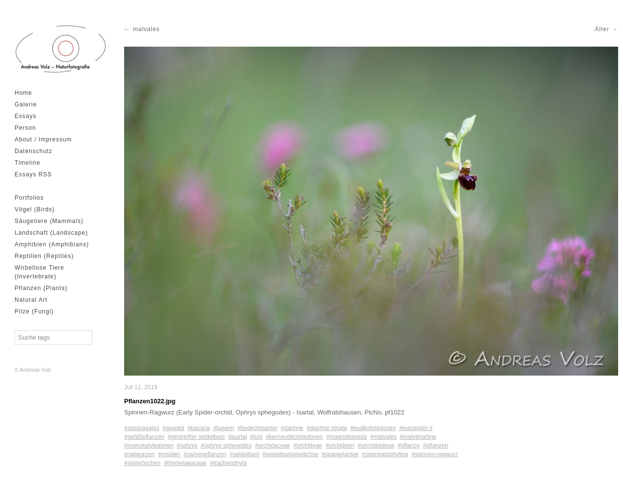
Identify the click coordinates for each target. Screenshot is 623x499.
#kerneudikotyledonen (294, 436)
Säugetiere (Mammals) (49, 221)
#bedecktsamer (257, 428)
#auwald (173, 428)
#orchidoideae (376, 445)
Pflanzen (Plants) (41, 288)
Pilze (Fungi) (34, 311)
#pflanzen (435, 445)
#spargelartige (340, 454)
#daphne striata (327, 428)
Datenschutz (34, 151)
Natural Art (31, 299)
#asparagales (141, 428)
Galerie (26, 104)
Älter (602, 29)
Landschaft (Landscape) (51, 232)
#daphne (292, 428)
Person (25, 127)
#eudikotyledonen (373, 428)
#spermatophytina (385, 454)
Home (23, 92)
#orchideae (307, 445)
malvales (146, 29)
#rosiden (169, 454)
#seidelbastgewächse (290, 454)
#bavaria (198, 428)
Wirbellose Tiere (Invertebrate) (39, 272)
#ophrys (187, 445)
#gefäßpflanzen (144, 436)
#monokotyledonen (148, 445)
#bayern (223, 428)
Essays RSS (33, 174)
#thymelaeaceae (185, 463)
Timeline (27, 162)
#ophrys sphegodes (226, 445)
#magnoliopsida (346, 436)
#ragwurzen (139, 454)
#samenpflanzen (204, 454)
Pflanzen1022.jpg (149, 401)
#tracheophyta (228, 463)
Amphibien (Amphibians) (52, 244)
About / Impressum (43, 139)
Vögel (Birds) (35, 209)
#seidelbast (244, 454)
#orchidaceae (272, 445)
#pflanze (409, 445)
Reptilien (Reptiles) (44, 256)
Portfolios (29, 197)
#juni (256, 436)
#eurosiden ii (415, 428)
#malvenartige (418, 436)
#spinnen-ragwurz (434, 454)
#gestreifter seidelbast (195, 436)
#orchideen (340, 445)
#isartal (237, 436)
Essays (26, 116)
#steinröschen (142, 463)
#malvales (383, 436)
